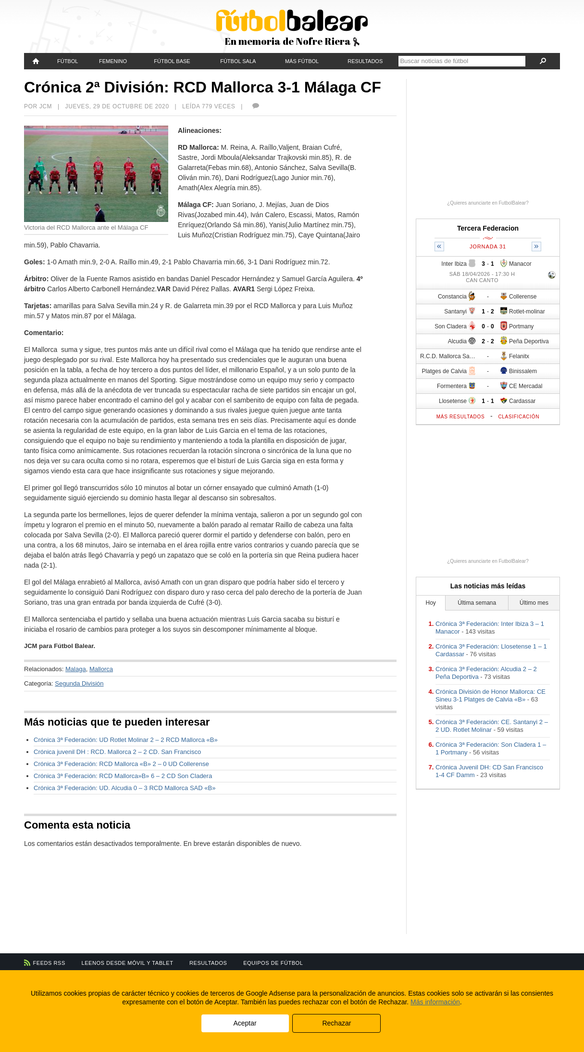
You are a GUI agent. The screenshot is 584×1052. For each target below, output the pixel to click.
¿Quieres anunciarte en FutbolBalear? (488, 203)
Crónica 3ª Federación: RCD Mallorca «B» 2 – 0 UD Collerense (121, 763)
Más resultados (460, 416)
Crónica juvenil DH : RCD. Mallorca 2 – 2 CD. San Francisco (117, 751)
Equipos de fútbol (273, 963)
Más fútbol (302, 61)
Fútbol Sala (238, 61)
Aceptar (244, 1023)
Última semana (477, 602)
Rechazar (336, 1023)
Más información (435, 1002)
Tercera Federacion (488, 228)
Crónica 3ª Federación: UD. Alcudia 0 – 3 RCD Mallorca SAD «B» (124, 788)
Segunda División (79, 683)
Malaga (75, 669)
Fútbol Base (172, 61)
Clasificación (518, 416)
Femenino (113, 61)
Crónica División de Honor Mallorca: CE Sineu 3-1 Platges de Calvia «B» (490, 695)
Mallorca (101, 669)
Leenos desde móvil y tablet (128, 963)
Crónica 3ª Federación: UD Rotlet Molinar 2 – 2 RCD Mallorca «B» (126, 739)
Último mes (534, 602)
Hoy (431, 602)
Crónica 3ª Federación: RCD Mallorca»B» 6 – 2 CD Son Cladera (123, 775)
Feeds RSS (49, 963)
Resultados (365, 61)
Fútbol (67, 61)
